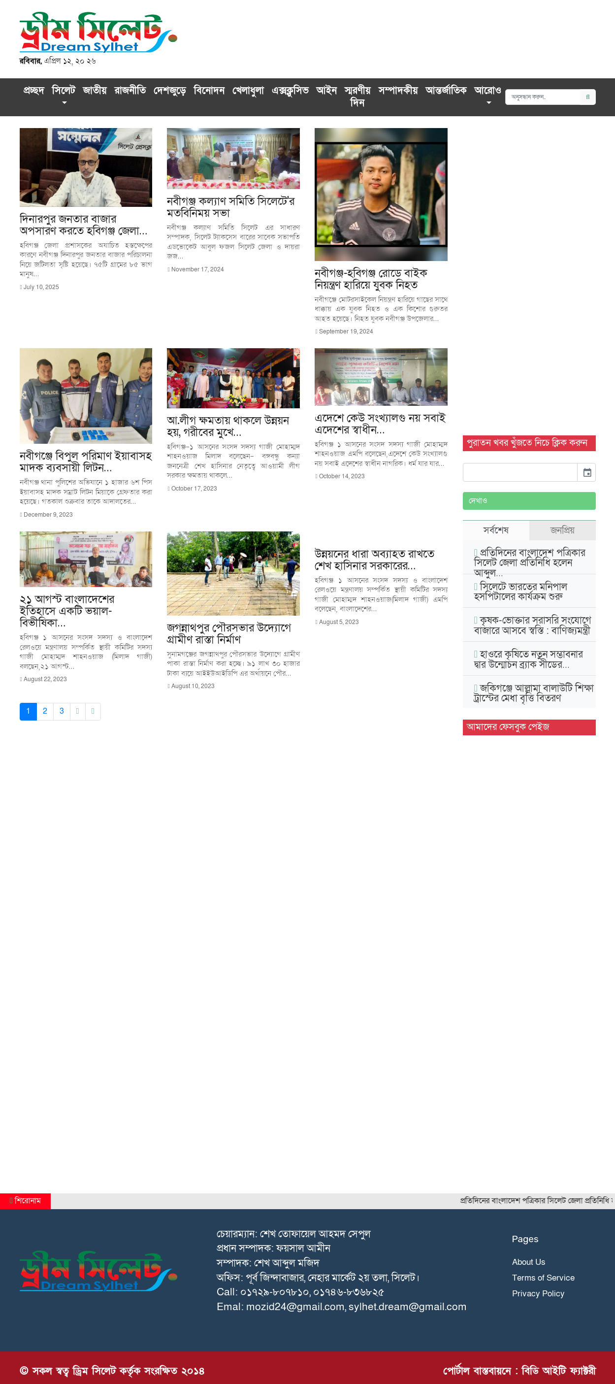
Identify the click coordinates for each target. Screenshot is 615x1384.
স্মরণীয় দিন (358, 97)
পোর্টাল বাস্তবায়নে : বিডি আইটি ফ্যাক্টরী (519, 1371)
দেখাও (478, 500)
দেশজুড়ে (170, 90)
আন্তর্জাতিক (446, 90)
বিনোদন (209, 90)
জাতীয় (95, 90)
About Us (529, 1262)
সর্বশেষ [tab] (496, 530)
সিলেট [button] (63, 90)
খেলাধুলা (248, 90)
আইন (327, 90)
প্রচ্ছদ (34, 90)
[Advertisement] (529, 276)
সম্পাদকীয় (398, 90)
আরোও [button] (488, 90)
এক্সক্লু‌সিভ (290, 90)
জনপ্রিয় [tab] (562, 530)
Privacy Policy (538, 1293)
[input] (520, 472)
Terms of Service (543, 1278)
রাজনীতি (130, 90)
